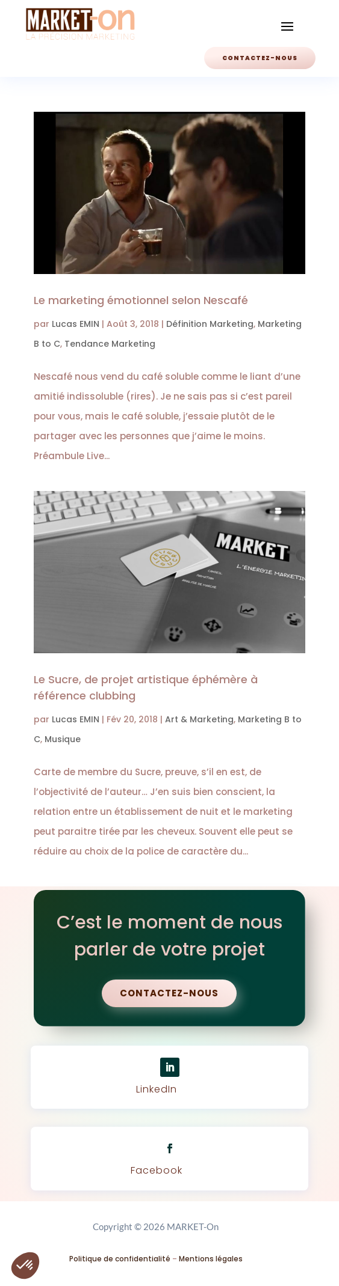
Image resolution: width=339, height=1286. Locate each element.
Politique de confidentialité (119, 1259)
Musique (63, 739)
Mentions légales (211, 1259)
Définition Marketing (209, 324)
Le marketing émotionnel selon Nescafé (141, 300)
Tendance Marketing (109, 344)
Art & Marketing (199, 719)
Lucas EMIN (75, 324)
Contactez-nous (259, 57)
